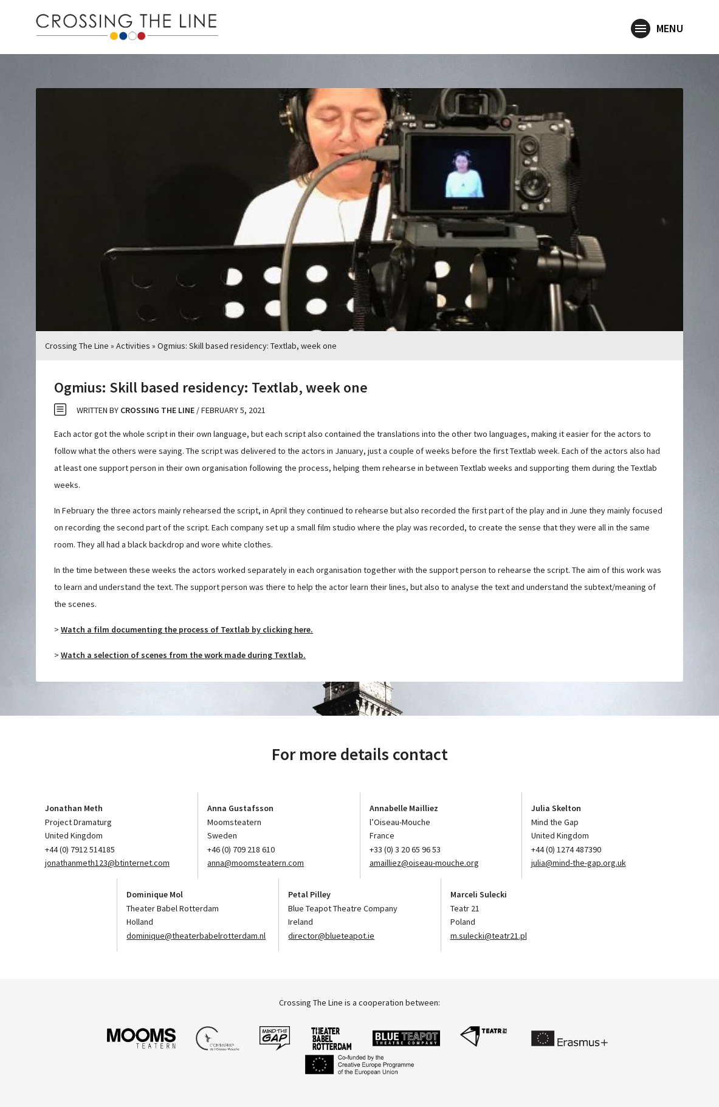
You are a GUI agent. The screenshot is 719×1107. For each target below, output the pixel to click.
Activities (133, 345)
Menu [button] (657, 29)
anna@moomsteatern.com (255, 862)
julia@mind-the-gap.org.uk (578, 862)
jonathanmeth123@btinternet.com (107, 862)
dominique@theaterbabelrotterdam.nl (196, 935)
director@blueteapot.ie (331, 935)
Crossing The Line (77, 345)
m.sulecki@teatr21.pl (488, 935)
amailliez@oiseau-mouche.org (424, 862)
